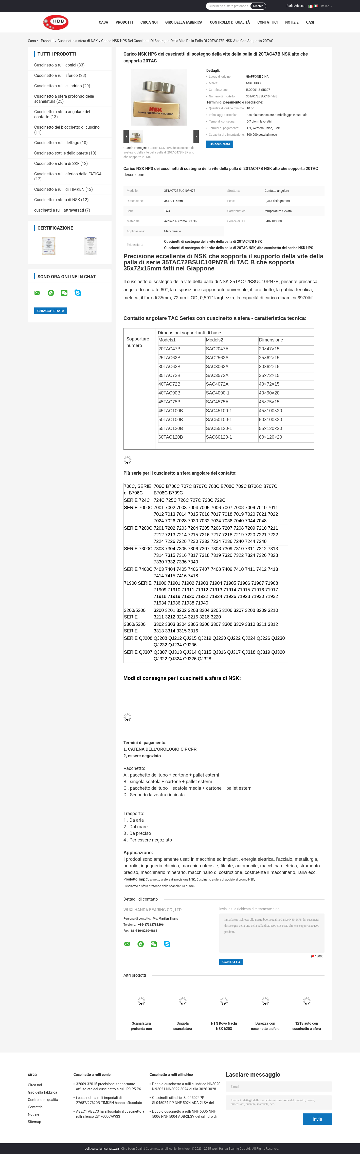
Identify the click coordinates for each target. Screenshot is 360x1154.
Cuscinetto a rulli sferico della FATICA (68, 173)
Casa (103, 22)
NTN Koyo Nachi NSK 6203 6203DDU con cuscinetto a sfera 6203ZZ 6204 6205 (224, 1026)
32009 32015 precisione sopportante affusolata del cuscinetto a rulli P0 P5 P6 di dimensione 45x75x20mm (108, 1087)
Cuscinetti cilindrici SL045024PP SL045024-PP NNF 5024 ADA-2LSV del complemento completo (183, 1101)
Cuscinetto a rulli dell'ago (56, 142)
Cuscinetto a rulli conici (55, 65)
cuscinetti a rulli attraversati (59, 210)
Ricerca (258, 6)
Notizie (291, 22)
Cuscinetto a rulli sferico (56, 75)
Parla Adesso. (295, 6)
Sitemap (34, 1122)
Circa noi (149, 22)
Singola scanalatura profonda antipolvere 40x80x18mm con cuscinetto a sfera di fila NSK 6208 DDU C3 (182, 1026)
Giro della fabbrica (183, 22)
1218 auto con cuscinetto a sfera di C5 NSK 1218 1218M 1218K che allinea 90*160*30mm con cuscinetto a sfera (307, 1026)
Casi (310, 22)
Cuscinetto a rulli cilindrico (58, 85)
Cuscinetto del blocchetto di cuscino (67, 127)
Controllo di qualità (230, 22)
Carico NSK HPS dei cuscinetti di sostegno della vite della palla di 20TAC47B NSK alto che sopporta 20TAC (158, 152)
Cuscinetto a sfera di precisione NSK (170, 879)
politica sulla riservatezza (102, 1148)
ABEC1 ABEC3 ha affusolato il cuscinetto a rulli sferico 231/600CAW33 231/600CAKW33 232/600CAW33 (110, 1114)
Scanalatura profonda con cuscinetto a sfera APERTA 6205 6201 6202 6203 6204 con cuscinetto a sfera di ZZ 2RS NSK (141, 1026)
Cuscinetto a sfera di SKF (56, 163)
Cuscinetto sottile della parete (61, 153)
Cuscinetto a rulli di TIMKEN (59, 189)
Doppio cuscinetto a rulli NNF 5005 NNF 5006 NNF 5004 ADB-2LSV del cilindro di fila (184, 1114)
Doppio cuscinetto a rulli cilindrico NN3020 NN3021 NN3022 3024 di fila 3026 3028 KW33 (186, 1087)
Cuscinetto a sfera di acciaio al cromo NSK (225, 879)
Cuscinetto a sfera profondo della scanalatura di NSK (159, 886)
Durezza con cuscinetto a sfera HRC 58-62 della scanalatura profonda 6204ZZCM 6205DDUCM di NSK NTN (265, 1026)
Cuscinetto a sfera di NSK (78, 41)
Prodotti (124, 22)
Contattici (267, 22)
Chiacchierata (220, 144)
